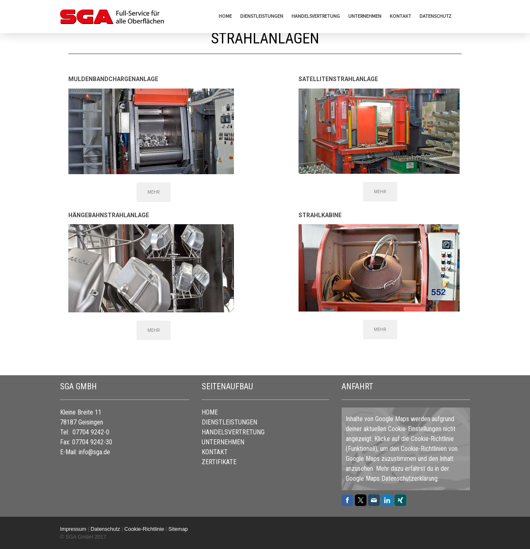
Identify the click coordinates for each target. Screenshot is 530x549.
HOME (225, 16)
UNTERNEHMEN (364, 16)
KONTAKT (400, 16)
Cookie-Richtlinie (432, 439)
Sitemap (178, 529)
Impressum (73, 529)
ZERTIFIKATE (219, 462)
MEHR (153, 192)
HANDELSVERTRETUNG (316, 16)
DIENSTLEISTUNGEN (261, 16)
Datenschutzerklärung (409, 478)
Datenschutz (435, 16)
